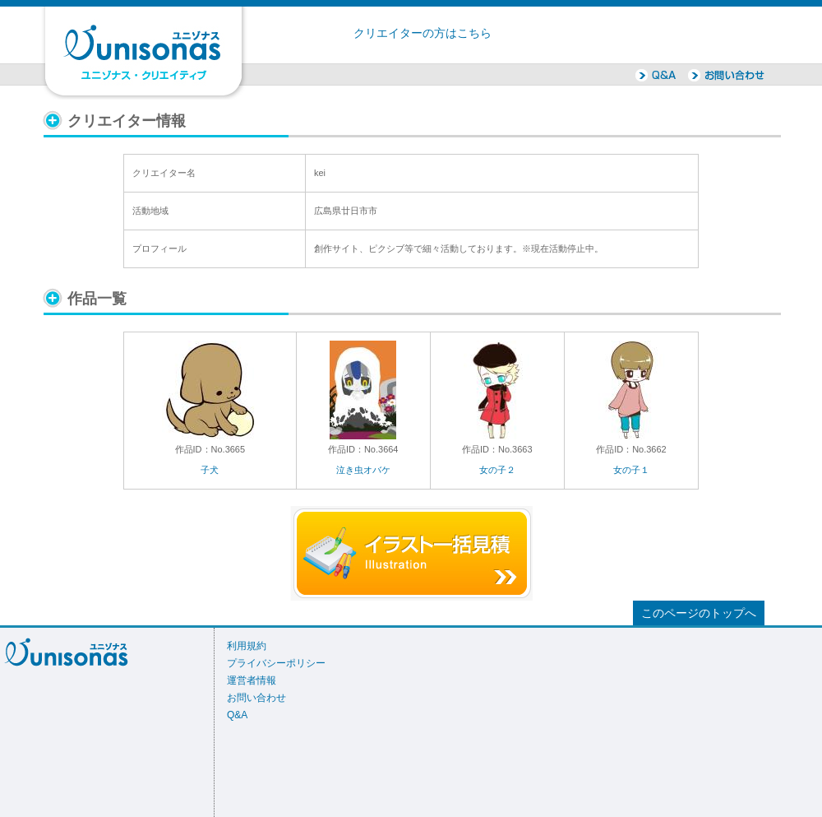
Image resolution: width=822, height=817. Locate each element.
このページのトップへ (698, 613)
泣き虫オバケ (363, 470)
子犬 (210, 470)
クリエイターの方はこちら (422, 33)
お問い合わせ (256, 697)
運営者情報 (251, 680)
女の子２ (497, 470)
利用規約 (246, 646)
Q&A (237, 715)
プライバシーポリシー (276, 663)
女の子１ (631, 470)
